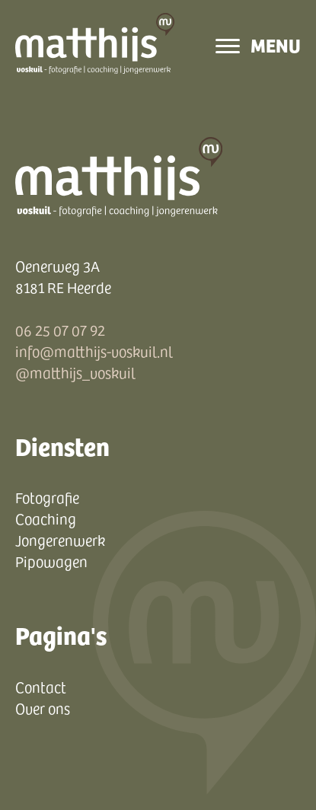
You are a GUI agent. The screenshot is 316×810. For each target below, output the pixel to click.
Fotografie (47, 497)
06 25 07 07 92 (60, 329)
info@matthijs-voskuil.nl (94, 351)
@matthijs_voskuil (75, 372)
